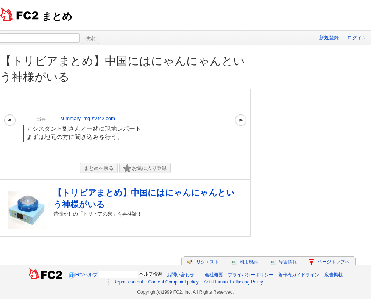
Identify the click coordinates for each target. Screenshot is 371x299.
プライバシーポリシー (250, 274)
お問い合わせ (180, 274)
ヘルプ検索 (150, 274)
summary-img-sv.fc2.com (88, 118)
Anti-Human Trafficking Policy (233, 282)
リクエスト (207, 262)
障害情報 (288, 262)
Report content (128, 282)
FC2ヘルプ (86, 274)
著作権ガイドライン (298, 274)
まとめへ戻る (99, 168)
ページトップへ (333, 262)
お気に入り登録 (145, 168)
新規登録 (329, 38)
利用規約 (249, 262)
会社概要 (214, 274)
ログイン (357, 38)
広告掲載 (333, 274)
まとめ (57, 16)
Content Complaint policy (173, 282)
